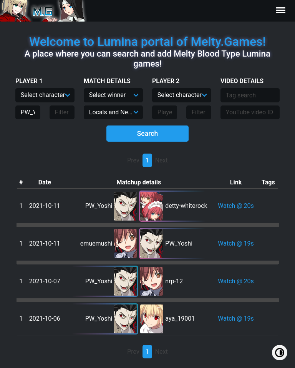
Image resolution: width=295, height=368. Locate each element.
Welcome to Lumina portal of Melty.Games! (147, 41)
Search (147, 133)
